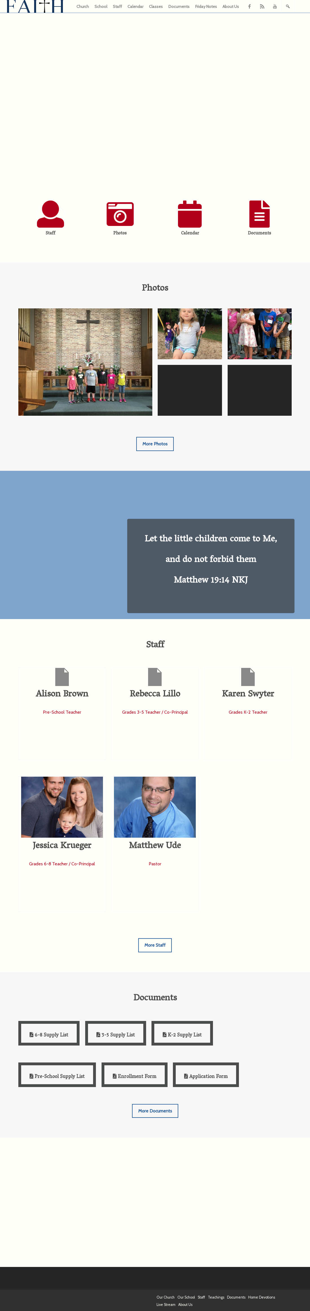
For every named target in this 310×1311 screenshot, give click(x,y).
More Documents (155, 1111)
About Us (231, 6)
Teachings (216, 1297)
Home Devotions (261, 1297)
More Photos (155, 444)
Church (82, 6)
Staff (117, 6)
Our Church (166, 1297)
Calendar (135, 6)
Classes (156, 6)
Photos (120, 233)
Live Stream (166, 1305)
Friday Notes (206, 6)
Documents (179, 6)
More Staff (155, 945)
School (100, 6)
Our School (186, 1297)
